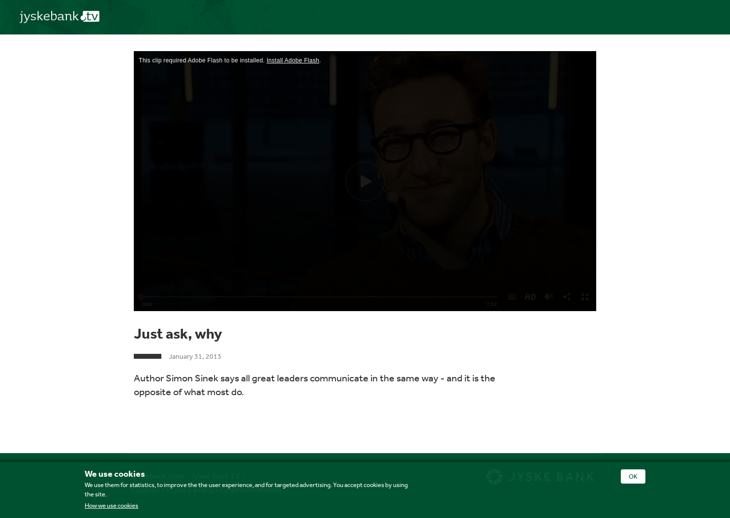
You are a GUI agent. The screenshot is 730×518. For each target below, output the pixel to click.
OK (633, 476)
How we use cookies (111, 505)
